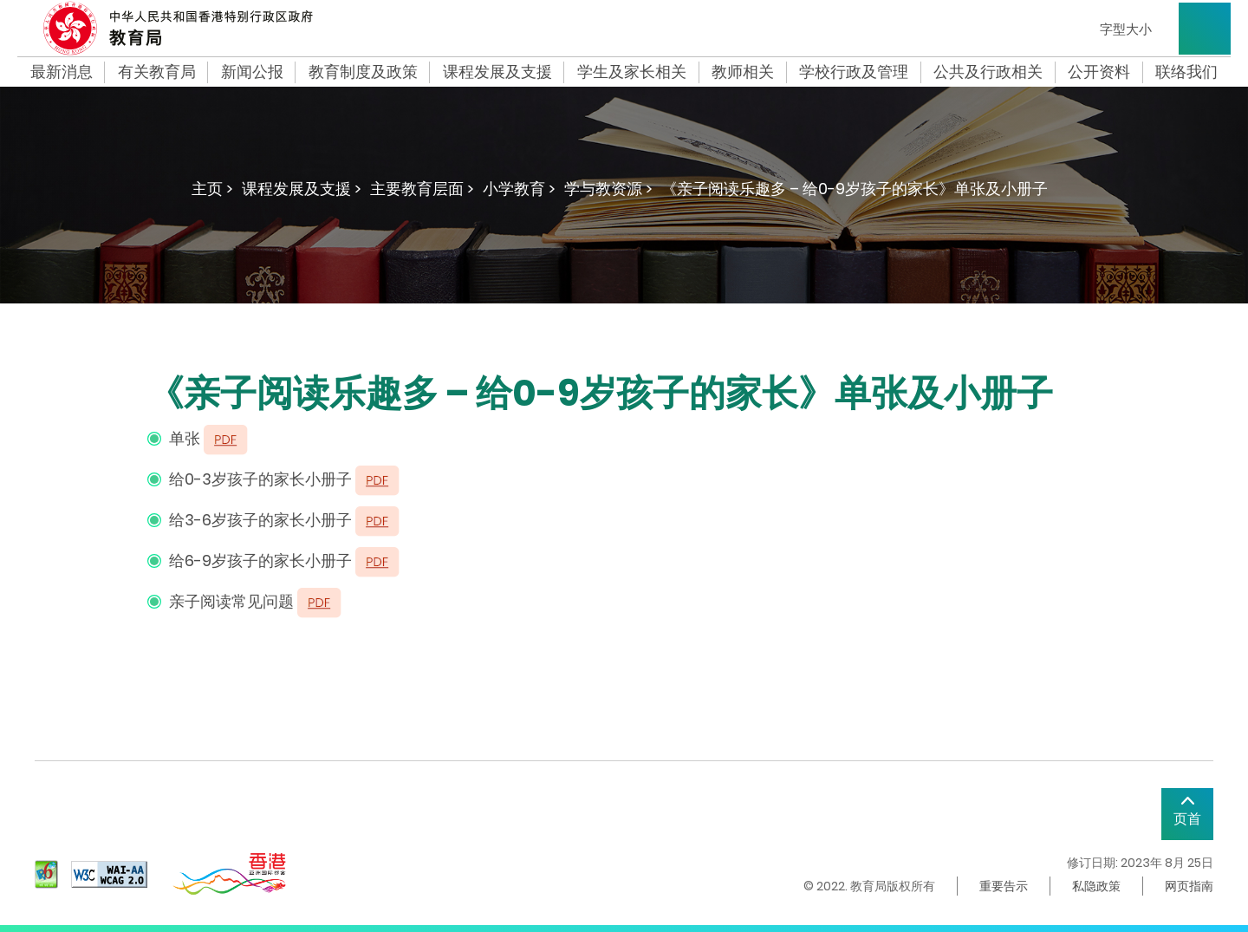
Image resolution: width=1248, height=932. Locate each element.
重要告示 (1003, 886)
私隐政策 (1096, 886)
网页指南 (1189, 886)
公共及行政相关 (988, 72)
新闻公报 (252, 72)
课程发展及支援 (497, 72)
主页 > (212, 188)
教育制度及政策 (363, 72)
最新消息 (61, 72)
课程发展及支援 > (301, 188)
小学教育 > (519, 188)
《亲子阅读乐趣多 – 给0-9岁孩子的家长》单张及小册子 (854, 188)
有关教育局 (157, 72)
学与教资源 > (608, 188)
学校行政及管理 (853, 72)
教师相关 (743, 72)
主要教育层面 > (422, 188)
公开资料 (1099, 72)
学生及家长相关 (631, 72)
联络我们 (1186, 72)
